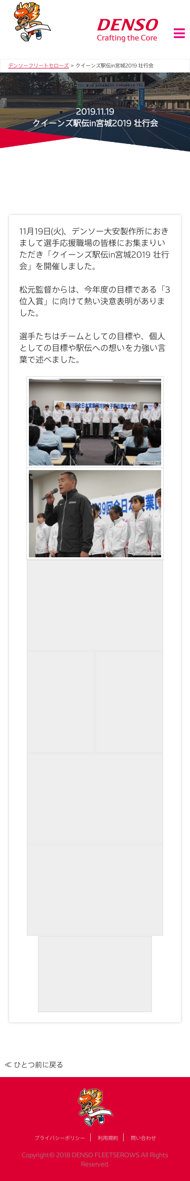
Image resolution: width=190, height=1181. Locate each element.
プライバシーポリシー (59, 1137)
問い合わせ (143, 1137)
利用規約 (108, 1137)
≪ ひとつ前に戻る (34, 1064)
